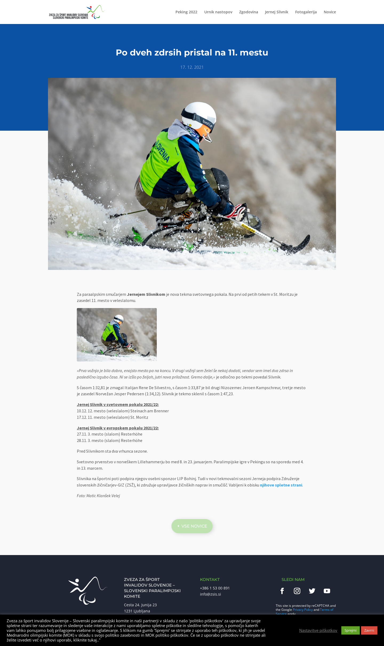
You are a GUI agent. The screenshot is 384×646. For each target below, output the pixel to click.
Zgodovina (248, 12)
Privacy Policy (303, 609)
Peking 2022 (186, 12)
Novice (330, 12)
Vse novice (194, 526)
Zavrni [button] (369, 630)
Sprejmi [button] (351, 630)
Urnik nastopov (218, 12)
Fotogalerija (306, 12)
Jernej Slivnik (276, 12)
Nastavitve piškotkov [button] (318, 630)
